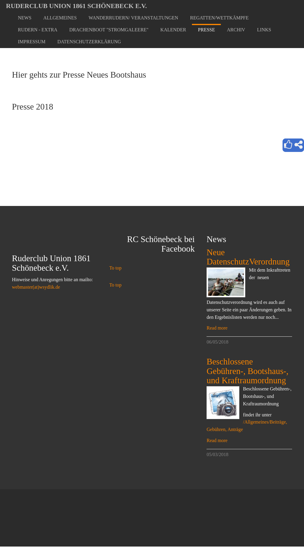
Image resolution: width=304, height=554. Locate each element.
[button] (60, 18)
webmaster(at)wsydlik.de (36, 287)
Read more (217, 327)
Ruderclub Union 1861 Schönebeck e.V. (76, 6)
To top (115, 267)
